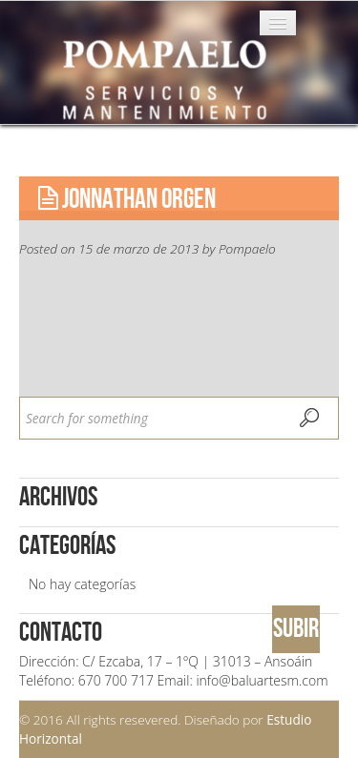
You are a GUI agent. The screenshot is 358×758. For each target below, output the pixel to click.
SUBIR (296, 629)
